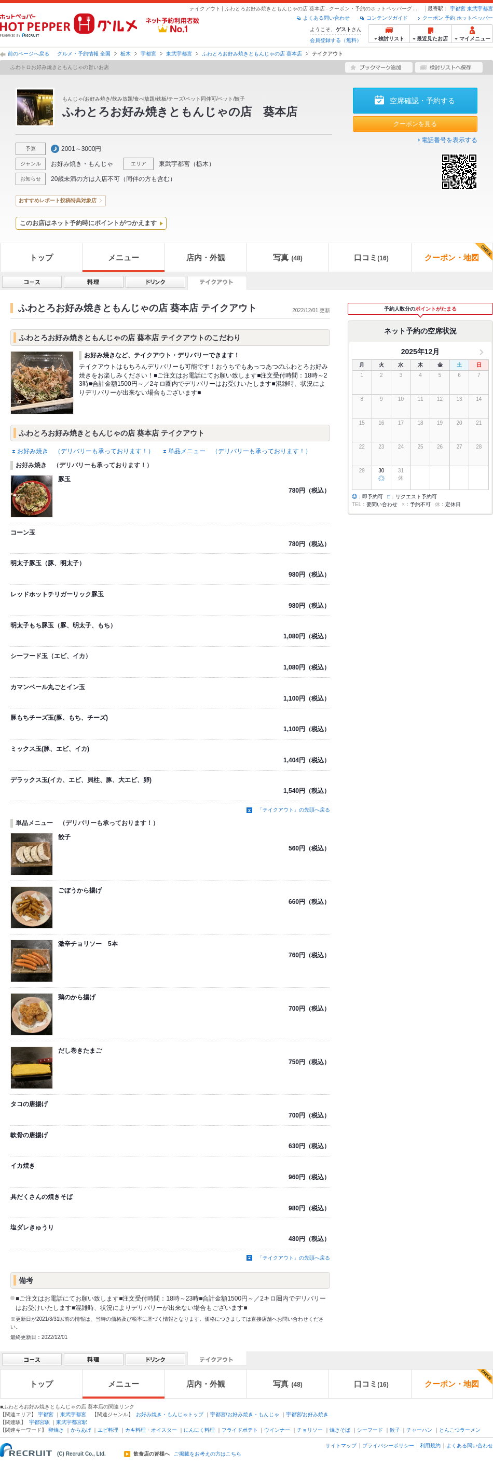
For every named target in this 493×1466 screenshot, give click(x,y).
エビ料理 (108, 1430)
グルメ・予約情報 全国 (84, 54)
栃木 (125, 54)
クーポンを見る (415, 124)
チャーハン (419, 1430)
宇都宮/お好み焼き (307, 1414)
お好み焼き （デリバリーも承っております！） (85, 451)
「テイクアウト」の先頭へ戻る (293, 810)
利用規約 (430, 1445)
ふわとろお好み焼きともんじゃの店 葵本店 (252, 54)
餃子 (395, 1430)
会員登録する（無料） (336, 40)
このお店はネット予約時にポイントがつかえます (88, 223)
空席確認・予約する (422, 100)
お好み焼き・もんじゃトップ (169, 1414)
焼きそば (340, 1430)
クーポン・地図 (458, 252)
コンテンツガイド (387, 18)
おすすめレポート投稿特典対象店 (58, 200)
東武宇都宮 (480, 8)
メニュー (123, 257)
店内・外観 (205, 257)
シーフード (370, 1430)
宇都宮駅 (39, 1422)
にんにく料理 (199, 1430)
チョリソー (310, 1430)
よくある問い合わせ (326, 18)
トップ (41, 257)
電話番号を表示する (449, 140)
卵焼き (56, 1430)
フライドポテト (240, 1430)
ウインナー (277, 1430)
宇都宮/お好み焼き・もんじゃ (244, 1414)
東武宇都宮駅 (71, 1422)
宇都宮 (457, 8)
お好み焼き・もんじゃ (82, 163)
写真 (287, 257)
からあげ (81, 1430)
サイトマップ (341, 1445)
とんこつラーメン (460, 1430)
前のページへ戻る (28, 54)
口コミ (371, 257)
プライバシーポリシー (388, 1445)
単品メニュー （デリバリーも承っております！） (239, 451)
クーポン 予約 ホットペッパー (457, 18)
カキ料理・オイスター (151, 1430)
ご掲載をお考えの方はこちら (207, 1454)
